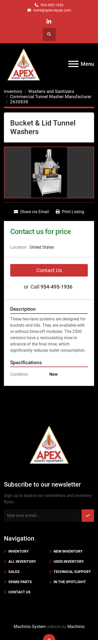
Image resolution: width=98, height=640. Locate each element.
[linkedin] (48, 21)
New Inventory (68, 551)
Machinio (76, 626)
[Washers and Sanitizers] (51, 91)
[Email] (42, 515)
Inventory (18, 551)
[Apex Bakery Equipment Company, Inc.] (49, 443)
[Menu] (73, 64)
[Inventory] (13, 91)
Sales (14, 572)
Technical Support (72, 572)
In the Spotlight (70, 582)
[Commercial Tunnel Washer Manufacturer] (50, 96)
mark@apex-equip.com (52, 10)
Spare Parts (20, 582)
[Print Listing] (70, 212)
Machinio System (30, 626)
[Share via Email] (31, 212)
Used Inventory (69, 561)
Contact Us (49, 270)
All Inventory (22, 561)
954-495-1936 (52, 5)
